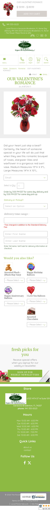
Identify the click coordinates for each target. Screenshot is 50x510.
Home (5, 68)
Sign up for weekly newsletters (25, 373)
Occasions (13, 68)
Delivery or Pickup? (13, 200)
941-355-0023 (13, 24)
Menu (4, 63)
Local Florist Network (19, 504)
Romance (21, 68)
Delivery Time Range (16, 214)
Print (33, 74)
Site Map (35, 504)
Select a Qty (9, 185)
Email (43, 74)
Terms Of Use (17, 501)
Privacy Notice (32, 501)
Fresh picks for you (25, 357)
